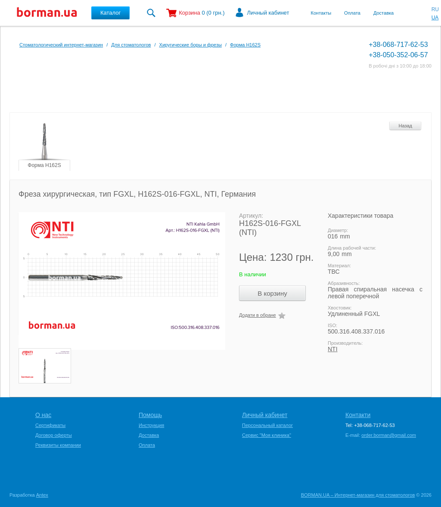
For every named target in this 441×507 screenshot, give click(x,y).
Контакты (321, 12)
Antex (42, 495)
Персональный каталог (267, 425)
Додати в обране (257, 315)
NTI (333, 349)
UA (435, 18)
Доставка (383, 12)
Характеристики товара (360, 215)
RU (435, 9)
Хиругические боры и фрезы (190, 44)
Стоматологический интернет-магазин (61, 44)
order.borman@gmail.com (388, 435)
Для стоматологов (131, 44)
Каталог (110, 12)
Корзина (189, 12)
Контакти (357, 414)
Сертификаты (50, 425)
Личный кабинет (268, 12)
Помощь (150, 414)
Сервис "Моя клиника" (266, 435)
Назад (405, 125)
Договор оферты (53, 435)
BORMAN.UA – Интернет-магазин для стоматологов (358, 495)
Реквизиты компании (58, 445)
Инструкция (151, 425)
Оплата (352, 12)
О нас (43, 414)
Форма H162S (245, 44)
